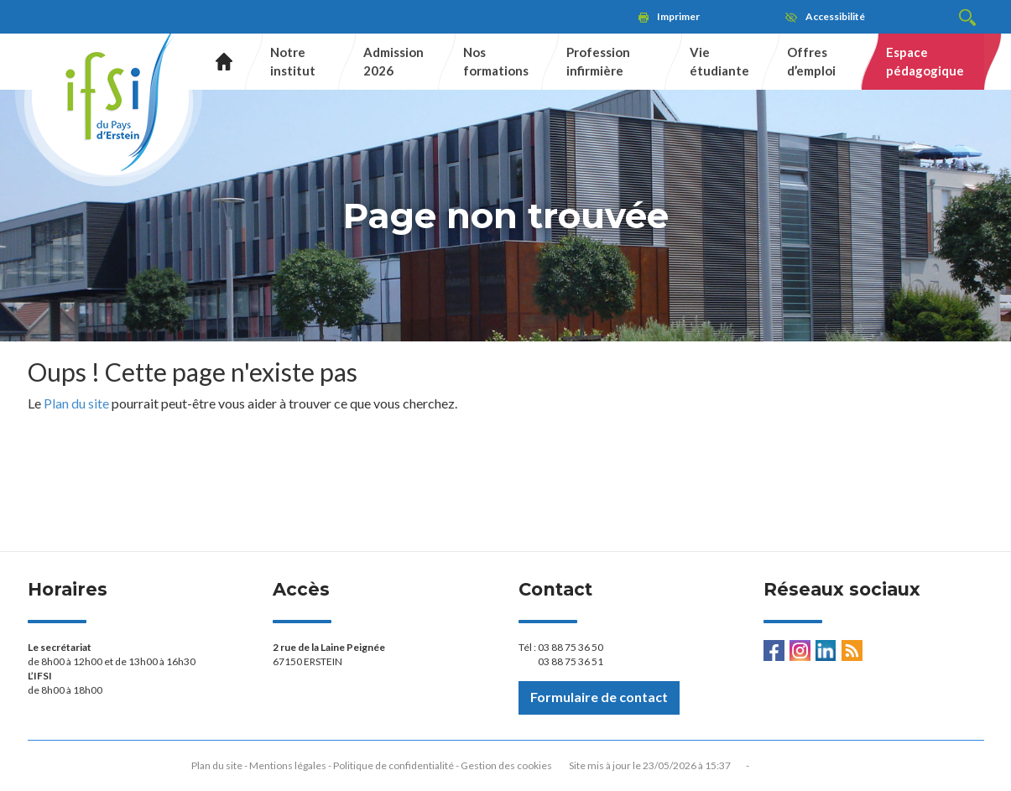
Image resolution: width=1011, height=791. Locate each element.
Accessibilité (835, 16)
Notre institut (292, 60)
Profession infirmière (598, 60)
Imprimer (678, 16)
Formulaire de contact (599, 697)
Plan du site (76, 403)
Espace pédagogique (925, 60)
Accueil (217, 62)
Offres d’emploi (811, 60)
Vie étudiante (719, 60)
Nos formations (496, 60)
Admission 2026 (393, 60)
